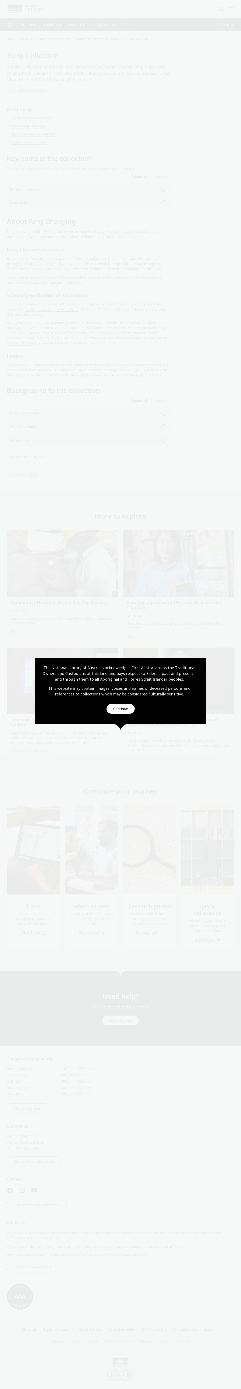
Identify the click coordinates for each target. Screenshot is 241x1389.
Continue (120, 708)
